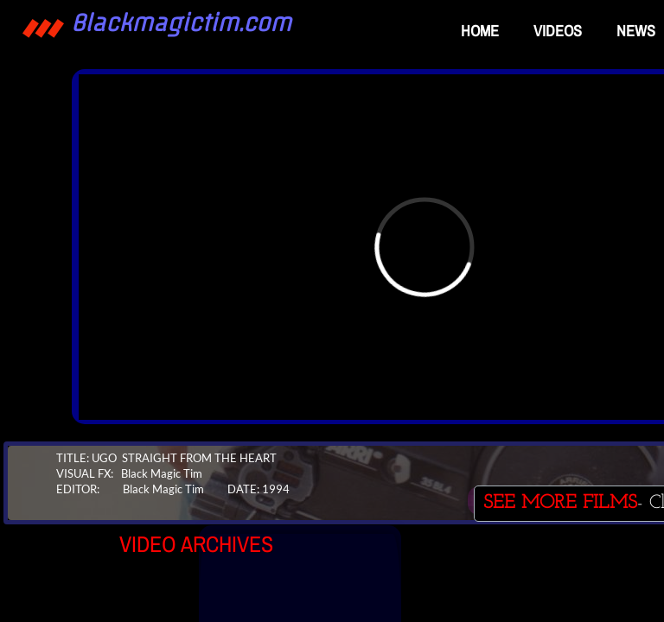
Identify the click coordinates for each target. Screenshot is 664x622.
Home (480, 30)
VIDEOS (557, 30)
